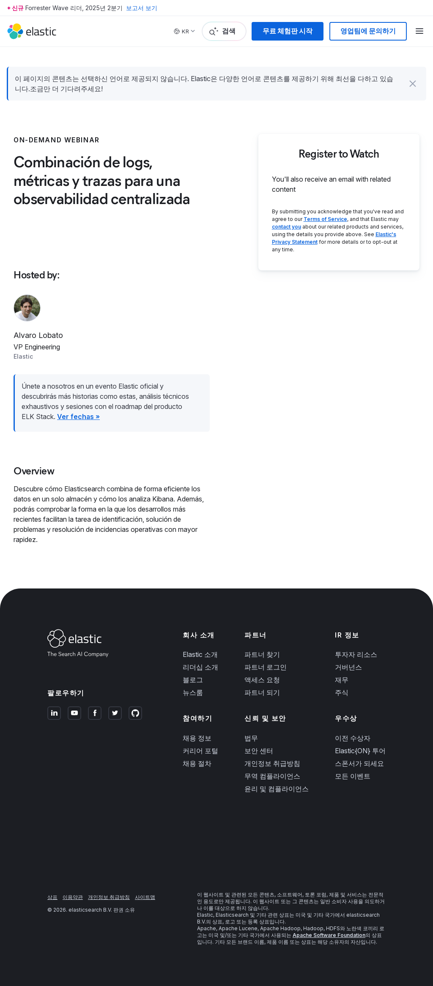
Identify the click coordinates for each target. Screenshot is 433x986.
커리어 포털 (200, 750)
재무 (341, 679)
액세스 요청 (262, 679)
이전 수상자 (352, 738)
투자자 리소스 (356, 654)
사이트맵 (145, 897)
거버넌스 (348, 667)
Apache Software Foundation (329, 935)
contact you (286, 226)
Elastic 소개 (200, 654)
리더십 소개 (200, 667)
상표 (52, 897)
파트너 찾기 (262, 654)
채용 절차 (197, 763)
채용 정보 (197, 738)
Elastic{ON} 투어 (360, 750)
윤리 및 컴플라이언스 (276, 788)
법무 (251, 738)
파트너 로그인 (265, 667)
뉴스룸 (193, 692)
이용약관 (73, 897)
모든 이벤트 (352, 776)
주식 (341, 692)
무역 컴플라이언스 (272, 776)
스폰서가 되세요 (359, 763)
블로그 (193, 679)
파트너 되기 (262, 692)
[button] (412, 83)
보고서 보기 (141, 7)
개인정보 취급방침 (272, 763)
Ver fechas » (78, 416)
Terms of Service (325, 219)
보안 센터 (258, 750)
